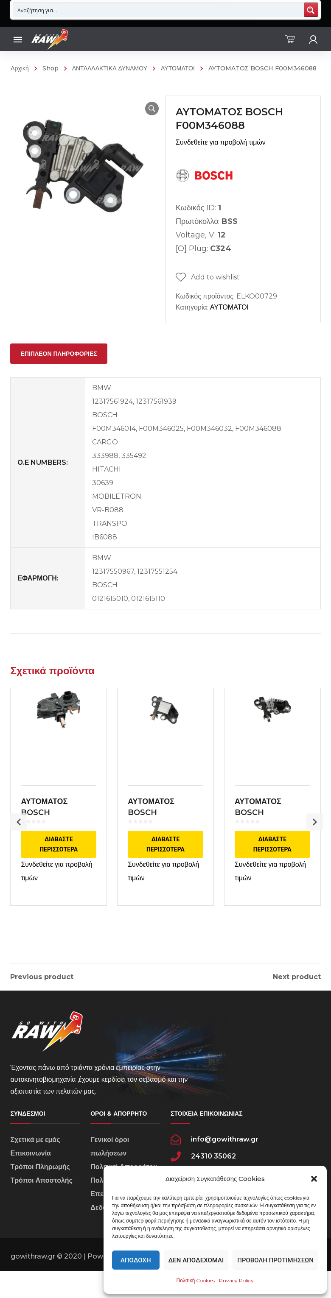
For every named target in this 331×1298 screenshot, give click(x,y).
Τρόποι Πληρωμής (40, 1187)
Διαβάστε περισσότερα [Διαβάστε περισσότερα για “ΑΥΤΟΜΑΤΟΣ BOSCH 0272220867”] (165, 850)
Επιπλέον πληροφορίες (58, 353)
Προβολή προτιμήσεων (275, 1260)
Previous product (41, 977)
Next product (297, 977)
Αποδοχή (136, 1260)
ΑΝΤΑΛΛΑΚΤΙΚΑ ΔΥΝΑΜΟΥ (109, 68)
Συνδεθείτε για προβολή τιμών (221, 142)
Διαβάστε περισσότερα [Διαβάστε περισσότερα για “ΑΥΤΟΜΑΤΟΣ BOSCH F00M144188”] (58, 850)
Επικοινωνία (30, 1174)
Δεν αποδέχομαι (196, 1260)
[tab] (58, 353)
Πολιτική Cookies (196, 1280)
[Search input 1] (158, 9)
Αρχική (20, 68)
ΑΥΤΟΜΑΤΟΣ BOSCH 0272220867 (152, 819)
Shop (50, 68)
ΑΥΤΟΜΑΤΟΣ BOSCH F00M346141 (259, 819)
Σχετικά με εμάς (35, 1160)
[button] (314, 1179)
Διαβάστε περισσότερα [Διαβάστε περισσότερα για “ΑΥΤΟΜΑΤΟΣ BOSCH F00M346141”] (272, 850)
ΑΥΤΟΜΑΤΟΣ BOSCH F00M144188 (46, 819)
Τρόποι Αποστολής (41, 1201)
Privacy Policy (236, 1280)
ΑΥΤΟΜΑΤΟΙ (178, 68)
